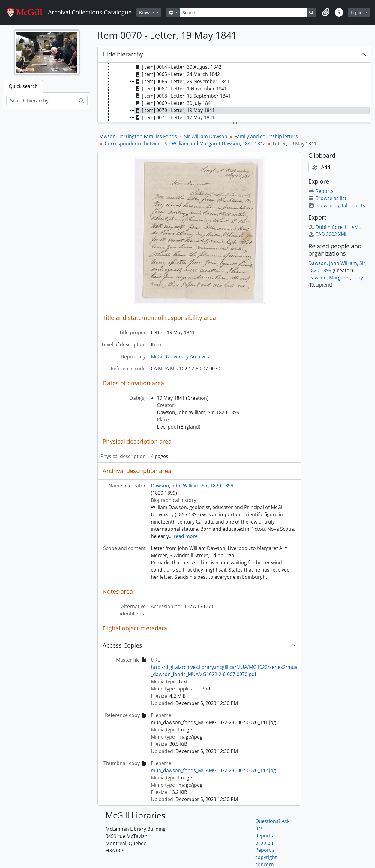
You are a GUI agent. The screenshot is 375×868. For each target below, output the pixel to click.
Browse (147, 12)
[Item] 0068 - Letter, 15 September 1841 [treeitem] (182, 95)
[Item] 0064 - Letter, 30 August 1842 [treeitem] (177, 67)
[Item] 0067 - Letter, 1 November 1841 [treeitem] (180, 88)
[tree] (234, 93)
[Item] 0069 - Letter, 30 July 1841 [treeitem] (173, 103)
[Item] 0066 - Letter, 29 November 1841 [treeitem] (182, 81)
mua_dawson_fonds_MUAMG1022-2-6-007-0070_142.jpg (213, 770)
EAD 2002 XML (327, 234)
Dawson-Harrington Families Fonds (137, 136)
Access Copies (122, 645)
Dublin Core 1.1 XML (334, 227)
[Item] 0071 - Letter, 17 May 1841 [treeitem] (174, 117)
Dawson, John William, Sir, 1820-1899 (192, 485)
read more (186, 536)
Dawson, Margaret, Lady (335, 277)
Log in (357, 12)
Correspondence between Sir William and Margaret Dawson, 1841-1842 (185, 143)
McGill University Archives (180, 356)
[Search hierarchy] (40, 100)
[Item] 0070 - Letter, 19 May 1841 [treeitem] (174, 110)
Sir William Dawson (205, 136)
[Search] (243, 12)
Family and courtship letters (266, 136)
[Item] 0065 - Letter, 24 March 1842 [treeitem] (177, 74)
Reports (321, 191)
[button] (325, 12)
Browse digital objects (336, 205)
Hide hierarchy (123, 54)
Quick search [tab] (23, 86)
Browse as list (327, 198)
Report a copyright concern (266, 857)
